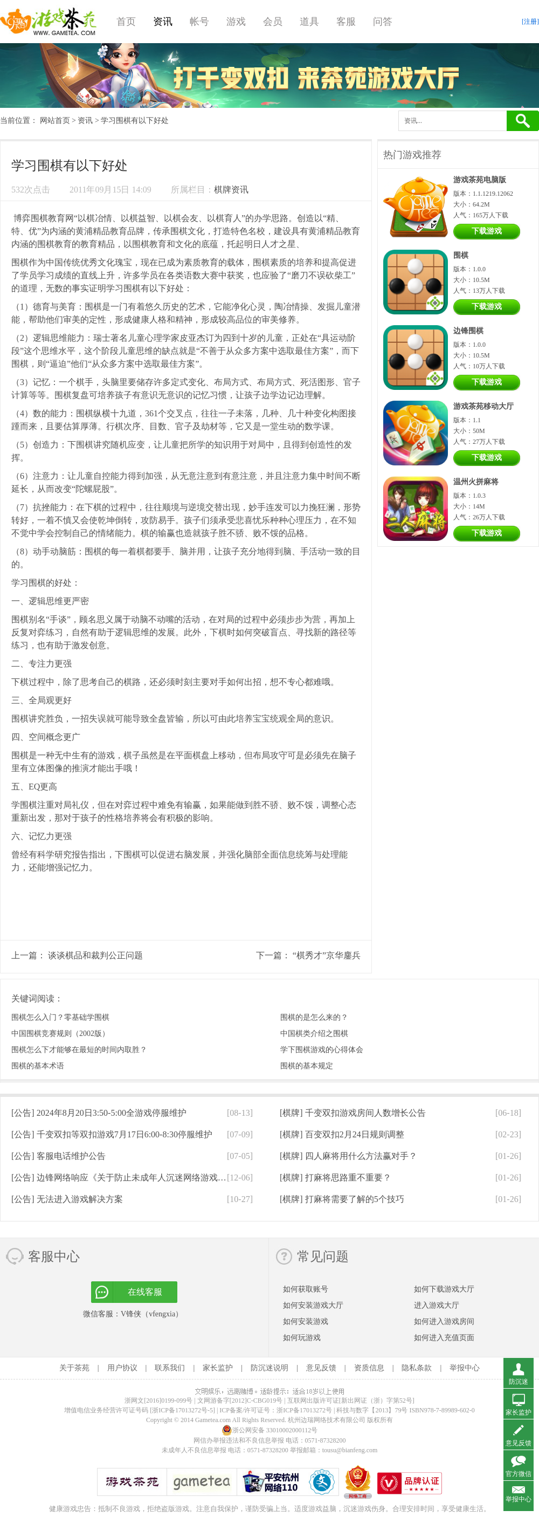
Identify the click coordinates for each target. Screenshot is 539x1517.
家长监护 (218, 1368)
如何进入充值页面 (444, 1338)
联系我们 (170, 1368)
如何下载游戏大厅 (444, 1289)
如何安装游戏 (305, 1321)
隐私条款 (417, 1368)
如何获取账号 (305, 1289)
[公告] (98, 1112)
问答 (382, 21)
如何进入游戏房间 (444, 1321)
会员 (272, 21)
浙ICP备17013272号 (304, 1410)
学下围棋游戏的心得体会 (321, 1050)
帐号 (199, 21)
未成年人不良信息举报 (195, 1450)
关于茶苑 (74, 1368)
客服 (346, 21)
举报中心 (465, 1368)
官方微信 (518, 1474)
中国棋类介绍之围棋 (314, 1033)
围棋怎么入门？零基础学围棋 (60, 1017)
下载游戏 (487, 231)
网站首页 (55, 120)
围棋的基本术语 (37, 1066)
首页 (126, 21)
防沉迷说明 (269, 1368)
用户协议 (122, 1368)
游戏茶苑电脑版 (479, 180)
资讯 (162, 21)
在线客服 (145, 1291)
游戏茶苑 (48, 21)
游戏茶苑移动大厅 (483, 406)
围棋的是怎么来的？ (314, 1017)
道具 (309, 21)
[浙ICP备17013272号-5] (182, 1410)
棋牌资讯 (231, 189)
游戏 (236, 21)
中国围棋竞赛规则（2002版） (60, 1033)
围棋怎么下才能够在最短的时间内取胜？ (79, 1050)
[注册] (530, 21)
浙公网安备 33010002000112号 (270, 1430)
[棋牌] (353, 1112)
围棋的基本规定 (306, 1066)
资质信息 (369, 1368)
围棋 (39, 218)
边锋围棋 (468, 331)
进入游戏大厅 (436, 1305)
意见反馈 (321, 1368)
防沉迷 (518, 1381)
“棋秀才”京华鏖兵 (327, 955)
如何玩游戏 (302, 1338)
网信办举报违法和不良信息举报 (239, 1440)
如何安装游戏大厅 (313, 1305)
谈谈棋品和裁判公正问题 (95, 955)
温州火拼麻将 (476, 482)
